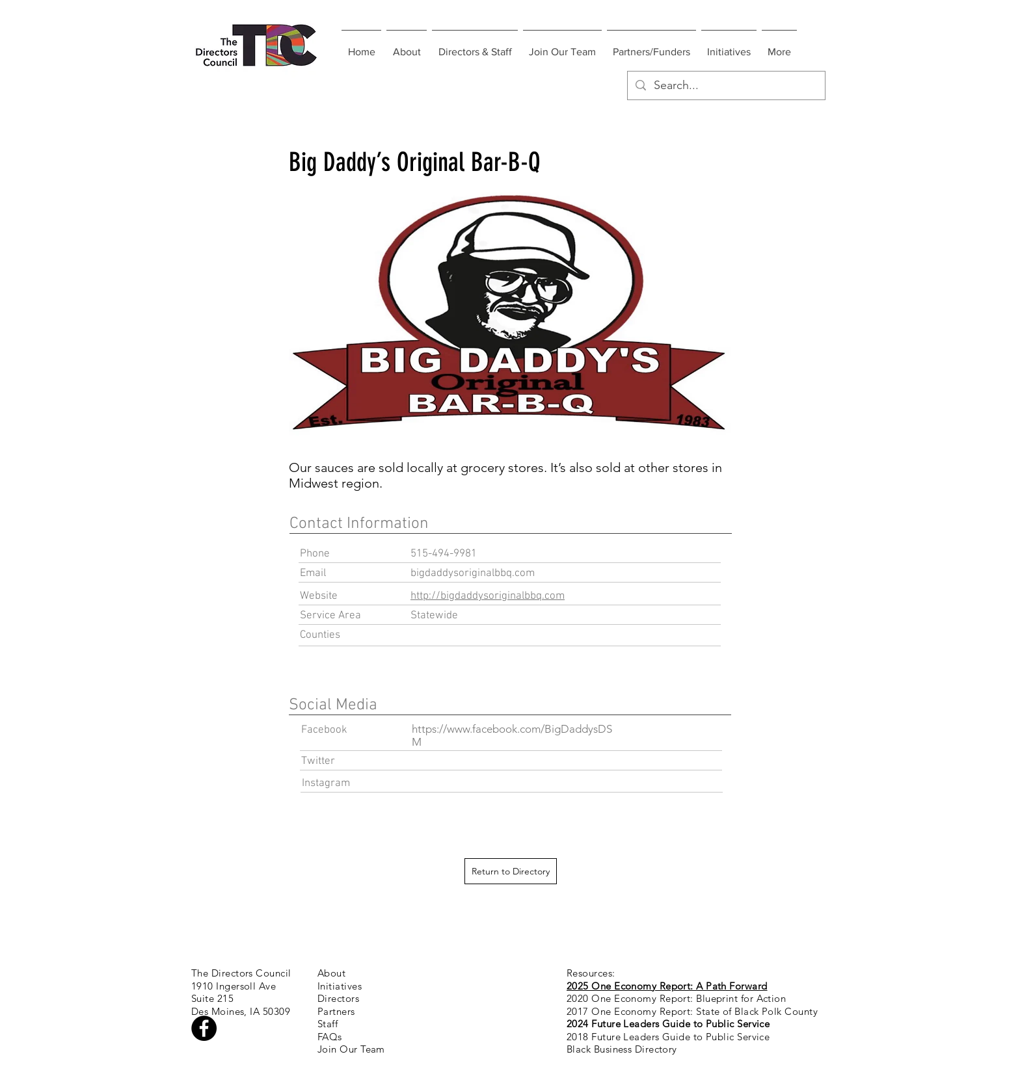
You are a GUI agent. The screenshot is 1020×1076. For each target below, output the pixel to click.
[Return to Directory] (510, 871)
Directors (338, 998)
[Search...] (726, 85)
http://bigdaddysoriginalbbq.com (487, 596)
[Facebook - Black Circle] (204, 1028)
